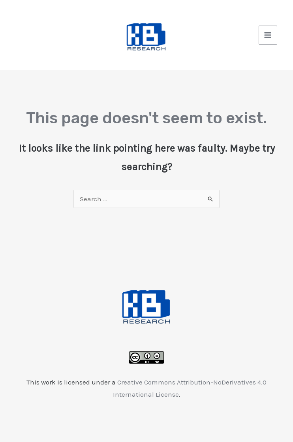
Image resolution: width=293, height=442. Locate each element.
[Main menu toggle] (268, 35)
